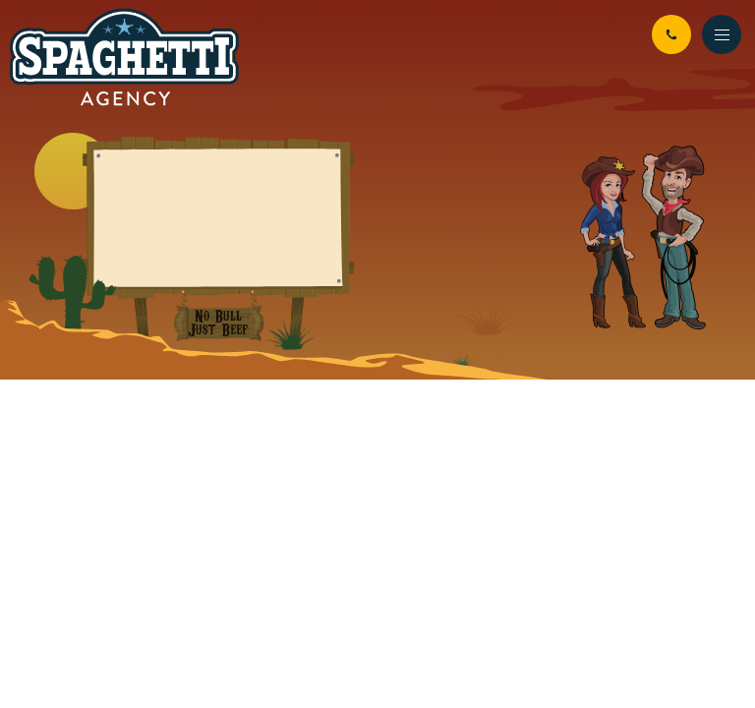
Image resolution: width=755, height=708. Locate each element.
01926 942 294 (671, 34)
